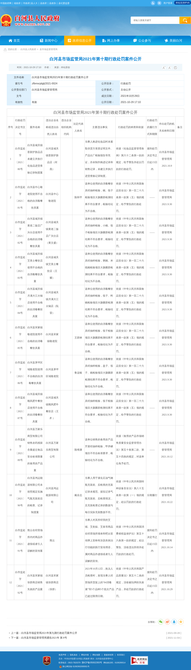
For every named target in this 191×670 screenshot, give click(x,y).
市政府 (26, 3)
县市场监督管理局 (48, 49)
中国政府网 (5, 3)
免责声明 (62, 655)
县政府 (43, 3)
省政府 (17, 3)
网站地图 (96, 655)
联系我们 (121, 655)
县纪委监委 (64, 3)
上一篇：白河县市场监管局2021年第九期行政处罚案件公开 (44, 633)
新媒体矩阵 (108, 655)
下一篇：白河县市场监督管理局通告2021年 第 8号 (39, 637)
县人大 (34, 3)
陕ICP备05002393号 (92, 662)
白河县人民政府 (28, 49)
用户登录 (167, 3)
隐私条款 (74, 655)
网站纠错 (85, 655)
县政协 (52, 3)
